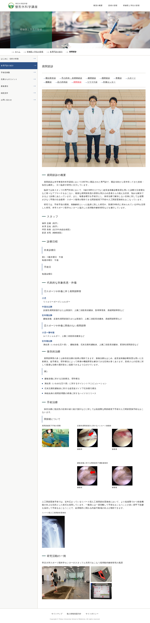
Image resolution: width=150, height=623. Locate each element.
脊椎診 (119, 78)
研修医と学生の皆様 (131, 5)
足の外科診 (62, 82)
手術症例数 (5, 72)
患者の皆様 (113, 5)
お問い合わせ (6, 100)
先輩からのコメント (9, 79)
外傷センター (109, 82)
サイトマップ (56, 614)
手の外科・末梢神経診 (71, 78)
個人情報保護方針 (74, 614)
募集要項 (4, 86)
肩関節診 (77, 82)
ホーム (17, 52)
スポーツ (131, 78)
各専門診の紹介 (56, 52)
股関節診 (106, 78)
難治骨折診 (51, 78)
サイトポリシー (92, 614)
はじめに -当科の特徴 (10, 59)
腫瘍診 (49, 82)
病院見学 (4, 93)
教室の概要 (99, 5)
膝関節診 (92, 78)
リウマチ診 (92, 82)
